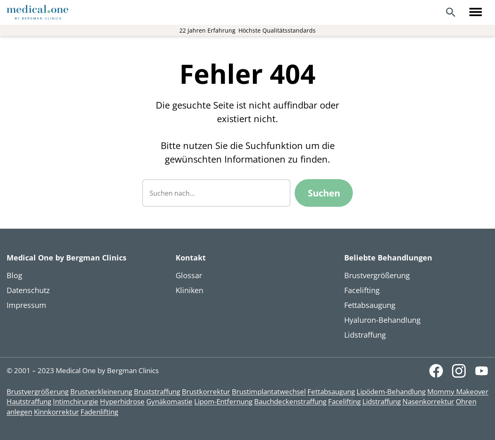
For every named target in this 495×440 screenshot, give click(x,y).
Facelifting (344, 401)
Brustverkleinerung (101, 391)
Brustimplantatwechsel (269, 391)
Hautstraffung (29, 401)
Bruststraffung (157, 391)
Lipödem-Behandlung (391, 391)
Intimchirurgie (75, 401)
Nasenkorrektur (428, 401)
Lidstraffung (381, 401)
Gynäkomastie (169, 401)
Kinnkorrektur (56, 411)
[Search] (450, 12)
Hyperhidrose (122, 401)
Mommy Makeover (457, 391)
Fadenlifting (99, 411)
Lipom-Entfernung (223, 401)
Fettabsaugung (331, 391)
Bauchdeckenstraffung (290, 401)
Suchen (324, 193)
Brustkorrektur (206, 391)
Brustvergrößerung (38, 391)
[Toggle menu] (475, 12)
